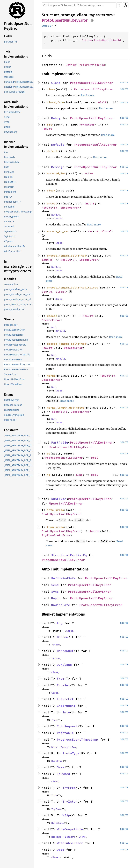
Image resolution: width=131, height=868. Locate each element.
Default (8, 72)
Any (6, 152)
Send (7, 117)
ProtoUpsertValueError (16, 369)
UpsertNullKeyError (14, 379)
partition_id (10, 41)
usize (88, 173)
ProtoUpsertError (13, 359)
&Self (102, 102)
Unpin (7, 127)
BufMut (55, 214)
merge (51, 375)
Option (87, 40)
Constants (11, 430)
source (46, 25)
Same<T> (9, 221)
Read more (87, 95)
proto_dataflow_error (15, 289)
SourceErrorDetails (14, 415)
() (55, 207)
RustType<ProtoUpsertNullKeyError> (19, 86)
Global (106, 231)
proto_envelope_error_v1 (17, 299)
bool (94, 457)
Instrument (10, 191)
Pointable (9, 206)
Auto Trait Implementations (16, 104)
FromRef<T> (10, 182)
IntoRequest (67, 726)
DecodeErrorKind (13, 405)
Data (6, 167)
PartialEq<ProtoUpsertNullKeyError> (19, 81)
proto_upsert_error (14, 309)
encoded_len (56, 173)
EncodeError (70, 207)
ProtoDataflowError (14, 329)
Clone (7, 62)
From (60, 678)
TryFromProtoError (56, 535)
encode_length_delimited (66, 255)
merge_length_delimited (65, 407)
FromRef (63, 685)
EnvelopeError (11, 410)
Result (47, 128)
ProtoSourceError (13, 349)
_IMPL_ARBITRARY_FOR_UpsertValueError (19, 475)
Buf (53, 327)
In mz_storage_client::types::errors (18, 266)
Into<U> (8, 196)
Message (9, 76)
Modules (10, 279)
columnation (11, 284)
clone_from (55, 102)
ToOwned (9, 226)
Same (60, 767)
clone (51, 89)
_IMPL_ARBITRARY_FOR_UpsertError (19, 465)
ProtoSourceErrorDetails (17, 354)
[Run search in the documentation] (79, 5)
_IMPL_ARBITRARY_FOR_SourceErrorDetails (19, 460)
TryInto (69, 801)
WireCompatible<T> (14, 246)
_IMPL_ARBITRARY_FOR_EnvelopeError (19, 450)
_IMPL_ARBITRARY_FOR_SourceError (19, 455)
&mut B (89, 203)
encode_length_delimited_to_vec (72, 287)
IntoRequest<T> (12, 201)
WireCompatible (70, 829)
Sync (6, 122)
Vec (90, 231)
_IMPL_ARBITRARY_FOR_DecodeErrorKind (19, 445)
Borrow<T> (9, 157)
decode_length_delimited (66, 343)
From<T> (8, 177)
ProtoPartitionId (107, 40)
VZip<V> (8, 241)
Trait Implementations (16, 54)
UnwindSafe (10, 131)
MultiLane (57, 822)
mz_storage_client (71, 15)
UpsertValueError (13, 384)
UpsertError (10, 419)
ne (48, 474)
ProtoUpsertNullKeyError (18, 26)
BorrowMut (65, 651)
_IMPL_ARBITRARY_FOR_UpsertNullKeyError (19, 470)
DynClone (9, 172)
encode (52, 203)
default (53, 151)
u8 (96, 231)
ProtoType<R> (11, 216)
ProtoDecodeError (13, 334)
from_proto (55, 527)
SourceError (10, 374)
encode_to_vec (58, 231)
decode (52, 316)
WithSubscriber (12, 251)
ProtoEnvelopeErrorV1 (15, 344)
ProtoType (70, 753)
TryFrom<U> (10, 231)
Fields (8, 36)
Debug (7, 67)
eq (48, 453)
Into (66, 712)
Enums (8, 394)
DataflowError (11, 400)
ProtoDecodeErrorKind (16, 339)
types (95, 15)
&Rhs (79, 474)
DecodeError (10, 324)
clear (51, 190)
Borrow (62, 637)
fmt (49, 124)
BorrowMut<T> (11, 162)
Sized (58, 218)
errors (107, 15)
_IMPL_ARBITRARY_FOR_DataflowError (19, 435)
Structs (9, 319)
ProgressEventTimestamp (18, 211)
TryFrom (69, 788)
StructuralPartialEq (14, 91)
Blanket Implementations (16, 144)
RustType (58, 499)
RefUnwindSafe (12, 112)
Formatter (87, 124)
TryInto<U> (9, 236)
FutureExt (9, 186)
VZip (66, 815)
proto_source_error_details (18, 304)
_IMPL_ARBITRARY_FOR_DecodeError (19, 440)
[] (55, 25)
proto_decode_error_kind (17, 294)
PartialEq (59, 442)
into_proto (55, 510)
